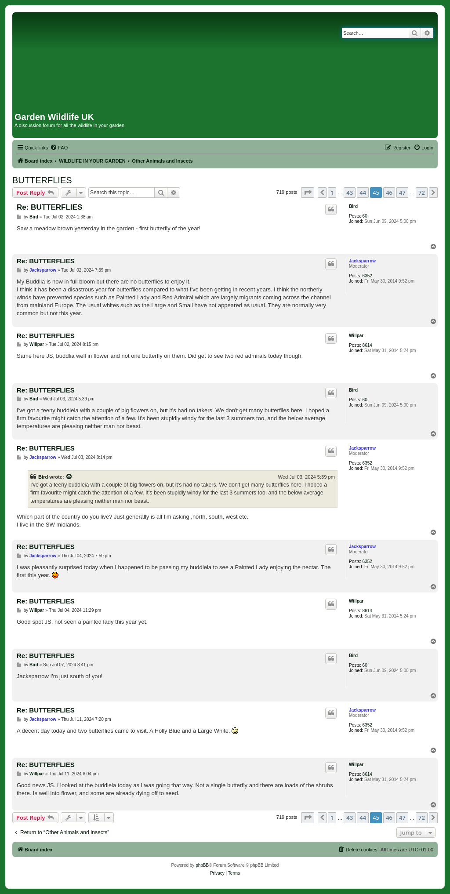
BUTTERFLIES (42, 180)
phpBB (202, 865)
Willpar (356, 335)
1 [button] (332, 192)
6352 (367, 275)
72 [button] (421, 192)
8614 (367, 345)
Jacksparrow (362, 260)
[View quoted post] (69, 477)
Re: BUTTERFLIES (49, 207)
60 (365, 216)
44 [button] (362, 192)
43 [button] (349, 192)
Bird (353, 206)
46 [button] (389, 192)
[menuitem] (59, 147)
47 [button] (402, 192)
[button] (307, 192)
